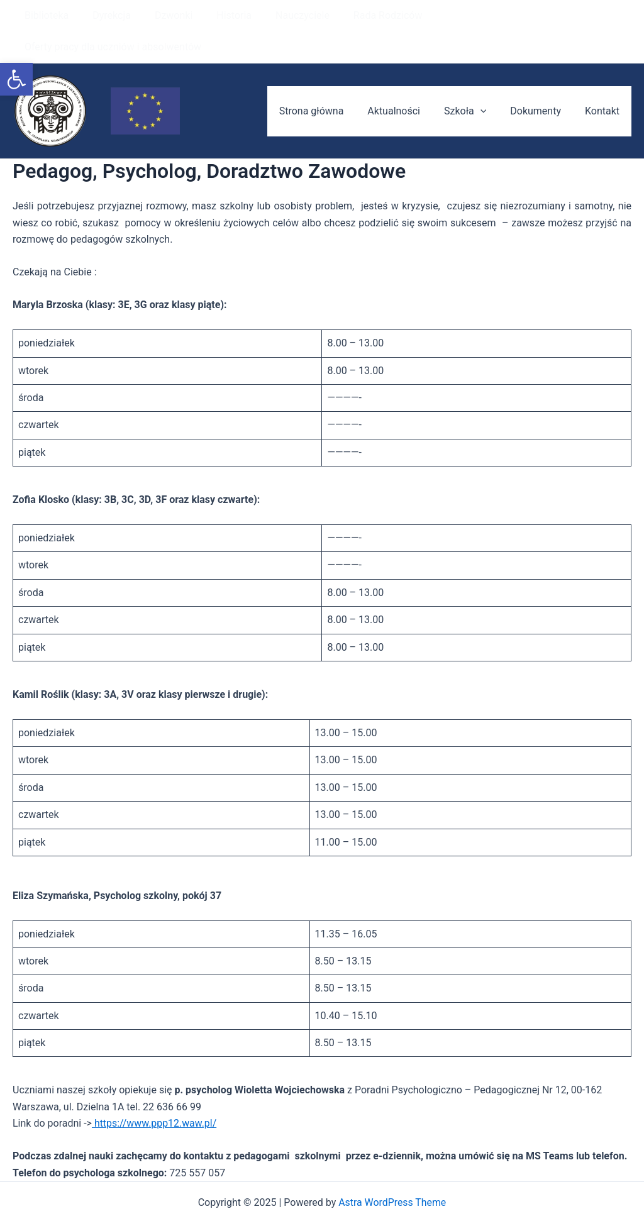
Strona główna (328, 80)
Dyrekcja (106, 15)
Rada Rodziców (367, 15)
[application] (490, 80)
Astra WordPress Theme (392, 1171)
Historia (220, 15)
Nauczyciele (285, 15)
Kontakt (604, 80)
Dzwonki (164, 15)
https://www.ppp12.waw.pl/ (155, 1092)
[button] (16, 79)
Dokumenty (541, 80)
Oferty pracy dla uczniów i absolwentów (510, 15)
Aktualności (406, 80)
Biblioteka (45, 15)
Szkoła (474, 80)
